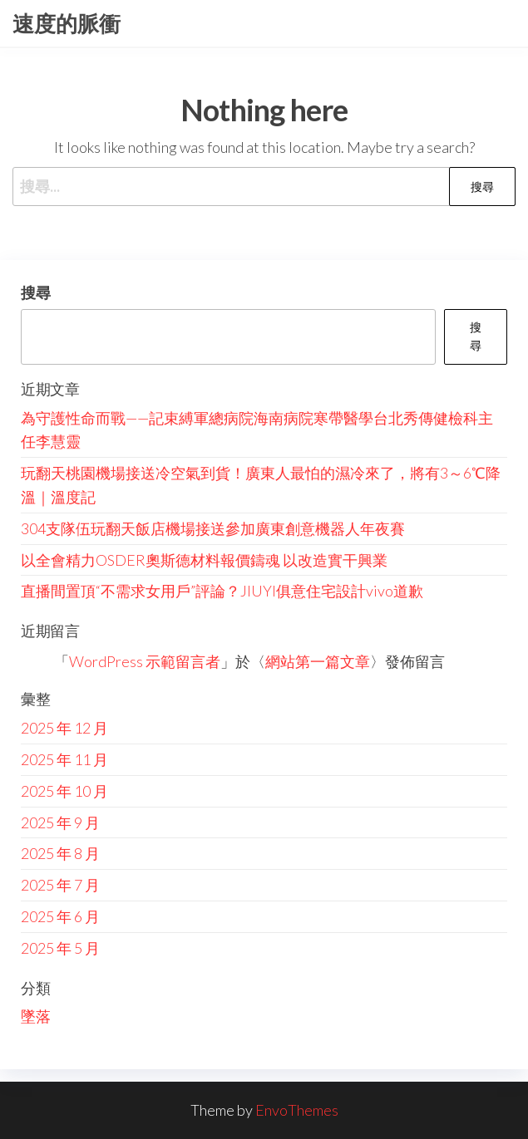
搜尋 (36, 292)
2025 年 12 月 (64, 728)
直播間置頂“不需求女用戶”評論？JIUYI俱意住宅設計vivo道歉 (222, 591)
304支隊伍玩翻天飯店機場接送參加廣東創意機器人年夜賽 (213, 528)
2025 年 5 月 (60, 948)
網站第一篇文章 (317, 661)
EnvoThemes (296, 1110)
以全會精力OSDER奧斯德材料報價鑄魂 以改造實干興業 (204, 560)
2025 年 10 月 (64, 791)
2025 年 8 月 (60, 853)
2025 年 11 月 (64, 759)
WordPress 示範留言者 (144, 661)
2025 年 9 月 (60, 822)
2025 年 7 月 (60, 885)
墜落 (36, 1016)
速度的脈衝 (66, 23)
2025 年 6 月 (60, 916)
